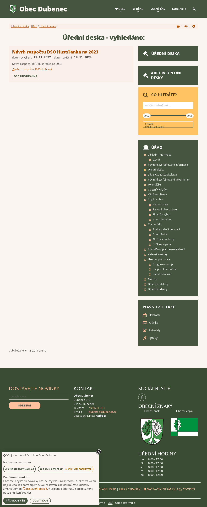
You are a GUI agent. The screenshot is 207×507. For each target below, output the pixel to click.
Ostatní (168, 124)
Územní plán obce (159, 259)
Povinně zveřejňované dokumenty (168, 179)
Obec (120, 9)
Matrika (152, 279)
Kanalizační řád (162, 274)
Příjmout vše (15, 500)
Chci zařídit (155, 224)
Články (153, 323)
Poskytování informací (166, 229)
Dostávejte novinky (34, 388)
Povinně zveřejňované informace (168, 164)
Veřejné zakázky (157, 254)
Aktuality (154, 330)
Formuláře (154, 184)
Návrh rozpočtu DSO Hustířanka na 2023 (55, 52)
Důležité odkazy (157, 289)
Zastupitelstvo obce (165, 209)
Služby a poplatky (163, 239)
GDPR (156, 159)
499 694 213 (97, 408)
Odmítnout (40, 500)
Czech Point (160, 234)
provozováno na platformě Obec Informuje (103, 503)
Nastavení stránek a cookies (169, 489)
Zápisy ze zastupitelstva (162, 174)
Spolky (153, 338)
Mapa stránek (129, 489)
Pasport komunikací (165, 269)
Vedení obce (160, 204)
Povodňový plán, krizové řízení (166, 249)
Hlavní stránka (20, 26)
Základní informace (159, 154)
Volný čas (158, 9)
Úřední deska (47, 26)
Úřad (137, 9)
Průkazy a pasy (162, 244)
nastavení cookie (35, 489)
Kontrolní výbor (162, 219)
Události (154, 315)
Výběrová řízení (157, 194)
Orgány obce (155, 199)
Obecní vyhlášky (157, 189)
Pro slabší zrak (104, 489)
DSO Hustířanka (25, 76)
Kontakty (179, 9)
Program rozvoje (163, 264)
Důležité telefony (158, 284)
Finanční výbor (162, 214)
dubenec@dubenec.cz (102, 412)
